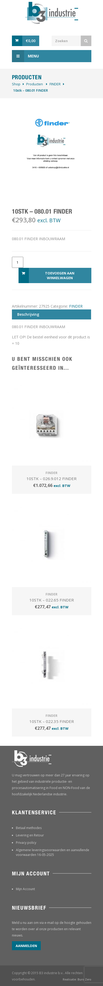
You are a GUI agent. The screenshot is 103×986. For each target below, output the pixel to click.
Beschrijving (28, 314)
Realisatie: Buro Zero (77, 979)
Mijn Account (25, 889)
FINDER (55, 84)
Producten (34, 84)
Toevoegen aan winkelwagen (59, 275)
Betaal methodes (29, 828)
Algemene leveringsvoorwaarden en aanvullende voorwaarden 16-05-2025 (52, 852)
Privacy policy (26, 842)
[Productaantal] (17, 262)
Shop (16, 84)
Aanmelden (26, 945)
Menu (25, 56)
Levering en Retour (30, 835)
